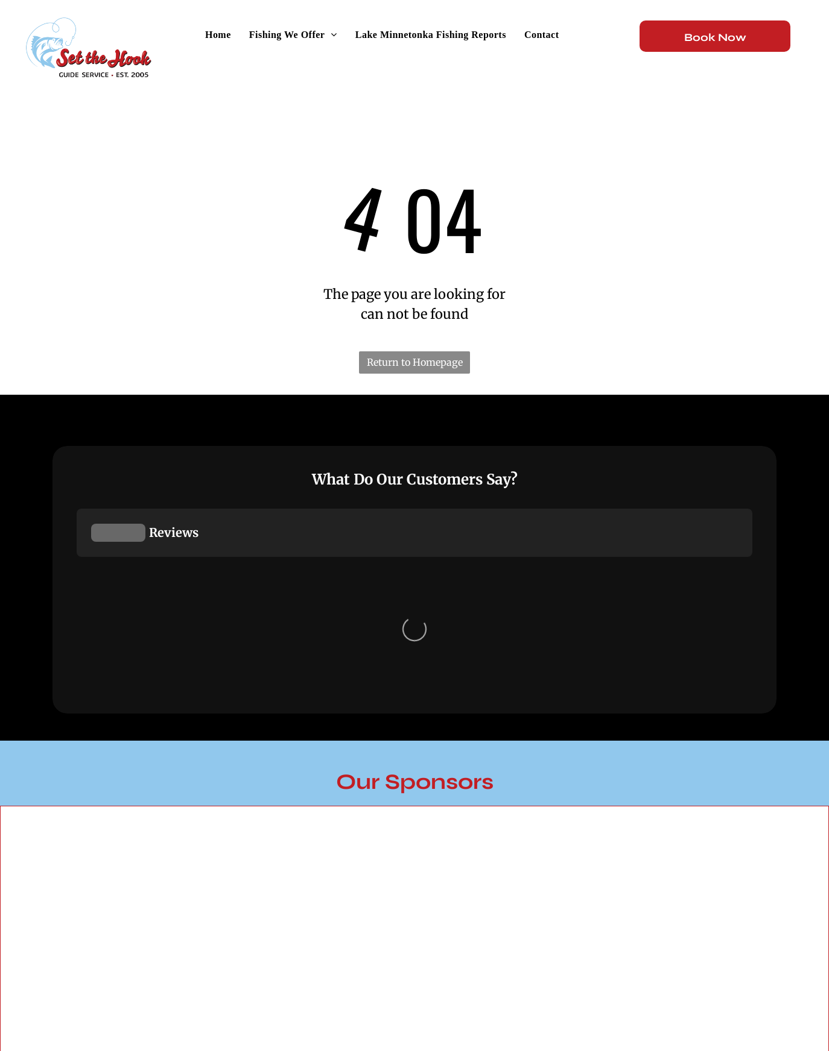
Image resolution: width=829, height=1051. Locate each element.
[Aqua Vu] (312, 807)
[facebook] (660, 992)
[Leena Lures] (517, 620)
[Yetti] (106, 784)
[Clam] (723, 630)
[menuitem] (218, 35)
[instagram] (711, 992)
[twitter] (761, 992)
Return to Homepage (415, 362)
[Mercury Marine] (312, 613)
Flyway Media (175, 1000)
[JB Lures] (106, 608)
